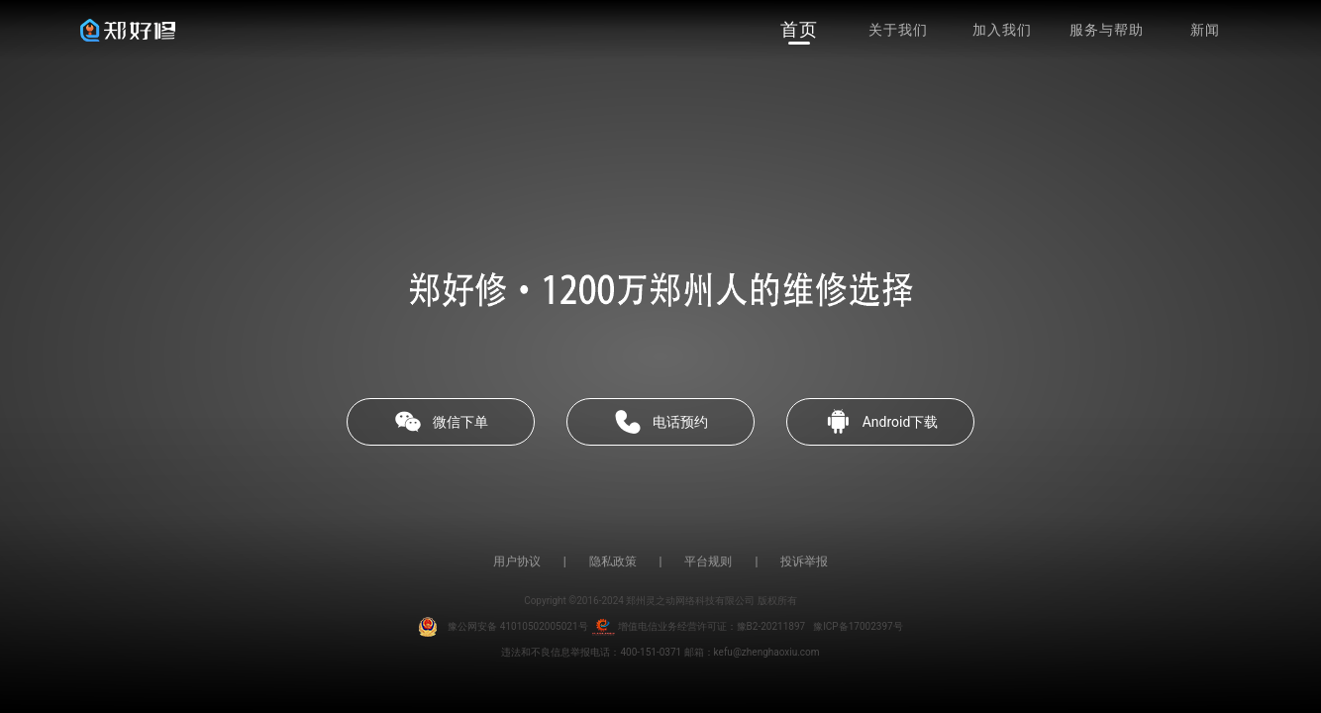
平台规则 (708, 561)
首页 (799, 29)
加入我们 (1002, 30)
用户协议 (517, 561)
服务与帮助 (1106, 30)
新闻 (1205, 30)
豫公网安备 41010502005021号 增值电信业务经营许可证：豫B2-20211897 (611, 627)
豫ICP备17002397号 (858, 626)
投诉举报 (804, 561)
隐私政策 (613, 561)
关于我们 (898, 30)
